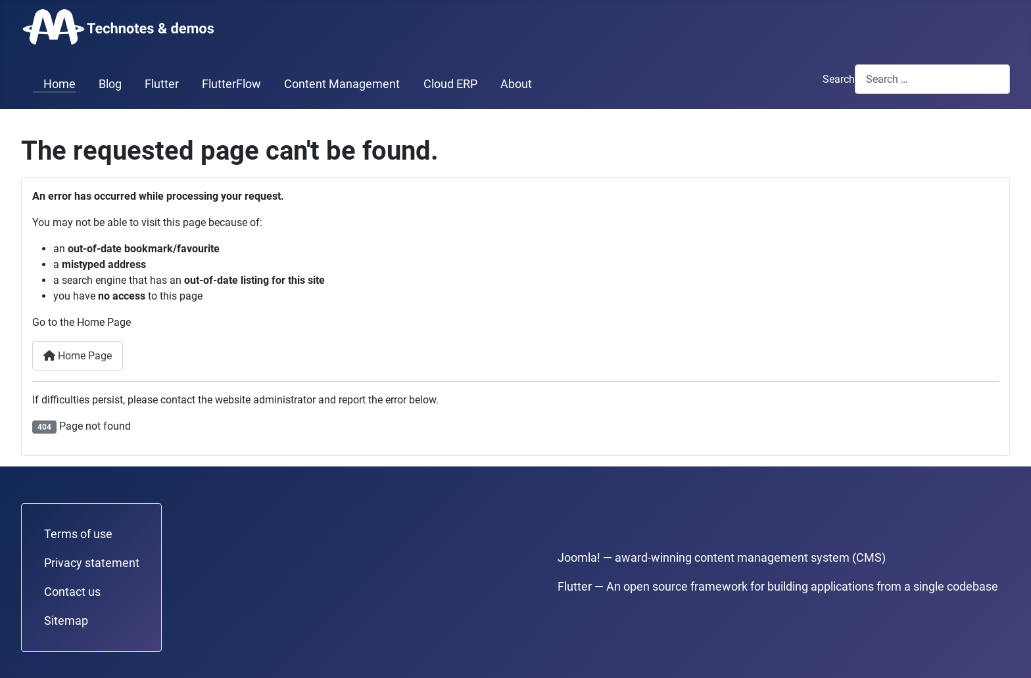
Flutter (162, 84)
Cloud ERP (450, 84)
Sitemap (66, 620)
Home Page (77, 356)
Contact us (72, 592)
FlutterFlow (231, 84)
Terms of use (78, 534)
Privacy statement (91, 563)
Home (54, 84)
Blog (110, 84)
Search (839, 79)
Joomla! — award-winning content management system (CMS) (722, 557)
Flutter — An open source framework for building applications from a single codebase (778, 586)
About (516, 84)
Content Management (342, 84)
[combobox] (932, 79)
